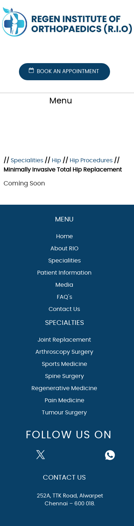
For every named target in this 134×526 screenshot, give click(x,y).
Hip (56, 160)
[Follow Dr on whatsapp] (111, 454)
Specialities (27, 160)
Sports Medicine (64, 364)
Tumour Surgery (64, 412)
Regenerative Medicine (64, 388)
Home (64, 236)
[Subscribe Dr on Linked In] (93, 454)
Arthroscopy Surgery (64, 352)
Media (64, 285)
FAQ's (64, 297)
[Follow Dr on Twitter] (42, 454)
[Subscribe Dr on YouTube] (59, 454)
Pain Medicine (64, 400)
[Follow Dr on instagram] (76, 454)
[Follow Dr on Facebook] (26, 453)
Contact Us (64, 309)
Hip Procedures (91, 160)
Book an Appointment (68, 71)
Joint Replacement (64, 340)
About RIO (64, 248)
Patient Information (64, 273)
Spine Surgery (64, 376)
